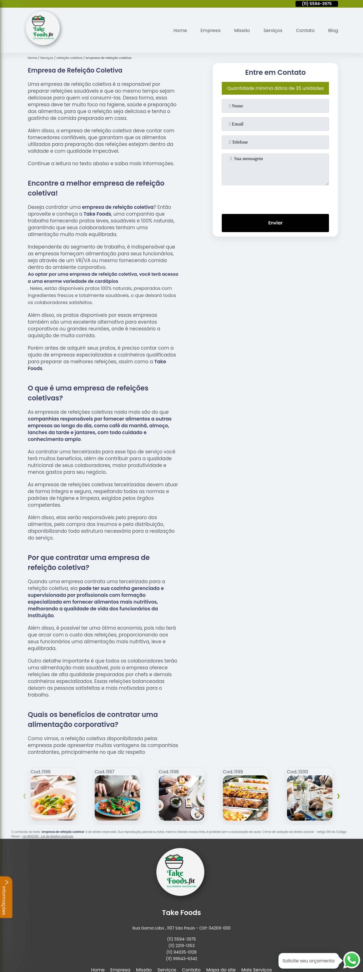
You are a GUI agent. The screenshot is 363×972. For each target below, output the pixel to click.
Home (180, 30)
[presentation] (275, 198)
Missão (242, 30)
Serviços (272, 30)
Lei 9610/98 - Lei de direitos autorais (48, 836)
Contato (305, 30)
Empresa (211, 30)
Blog (333, 30)
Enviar (275, 223)
